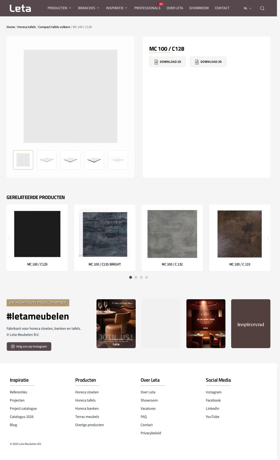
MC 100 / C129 (37, 264)
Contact (147, 424)
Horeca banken (87, 408)
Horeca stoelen (87, 392)
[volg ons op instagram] (29, 346)
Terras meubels (87, 416)
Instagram (214, 392)
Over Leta (148, 392)
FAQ (144, 416)
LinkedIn (212, 408)
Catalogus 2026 (22, 416)
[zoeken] (262, 8)
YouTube (212, 416)
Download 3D (208, 62)
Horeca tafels (26, 27)
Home (11, 27)
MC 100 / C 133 (239, 264)
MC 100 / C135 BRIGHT (104, 264)
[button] (9, 238)
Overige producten (89, 424)
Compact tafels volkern (54, 27)
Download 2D (167, 62)
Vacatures (148, 408)
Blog (13, 424)
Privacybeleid (151, 433)
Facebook (213, 400)
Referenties (18, 392)
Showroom (149, 400)
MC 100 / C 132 (172, 264)
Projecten (17, 400)
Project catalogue (23, 408)
